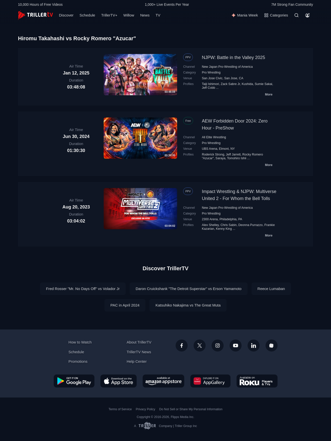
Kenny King (224, 228)
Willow (128, 15)
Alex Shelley (210, 225)
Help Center (137, 361)
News (145, 15)
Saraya (221, 158)
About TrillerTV (139, 342)
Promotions (77, 361)
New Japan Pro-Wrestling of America (227, 66)
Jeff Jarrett (233, 154)
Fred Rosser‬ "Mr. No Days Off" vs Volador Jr (83, 288)
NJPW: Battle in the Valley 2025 (233, 57)
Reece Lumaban (271, 288)
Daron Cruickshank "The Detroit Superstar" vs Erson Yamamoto (189, 288)
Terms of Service (120, 409)
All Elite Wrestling (214, 137)
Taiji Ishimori (210, 84)
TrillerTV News (139, 352)
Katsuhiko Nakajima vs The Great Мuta (188, 305)
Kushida (247, 84)
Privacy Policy (145, 409)
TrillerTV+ (109, 15)
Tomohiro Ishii (236, 158)
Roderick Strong (213, 154)
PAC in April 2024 (124, 305)
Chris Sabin (229, 225)
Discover (66, 15)
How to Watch (80, 342)
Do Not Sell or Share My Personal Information (190, 409)
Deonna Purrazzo (250, 225)
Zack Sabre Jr (230, 84)
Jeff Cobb (208, 88)
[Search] (296, 15)
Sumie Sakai (263, 84)
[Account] (307, 15)
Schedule (87, 15)
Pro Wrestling (211, 72)
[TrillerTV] (35, 15)
